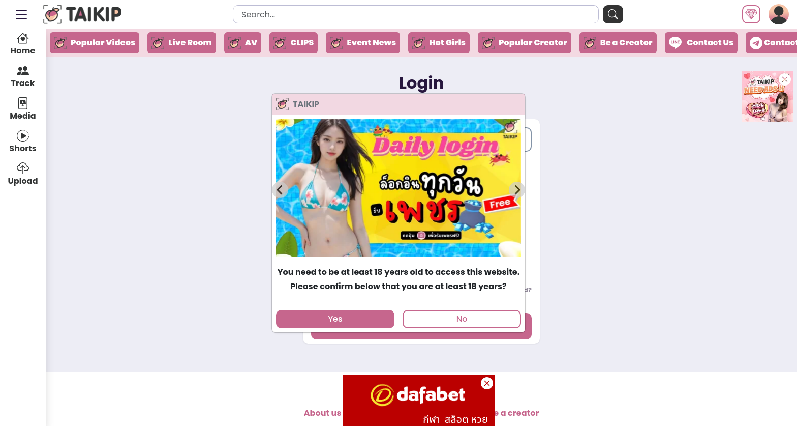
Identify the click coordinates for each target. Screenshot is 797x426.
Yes (335, 319)
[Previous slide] (280, 190)
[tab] (398, 261)
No (462, 319)
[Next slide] (517, 190)
